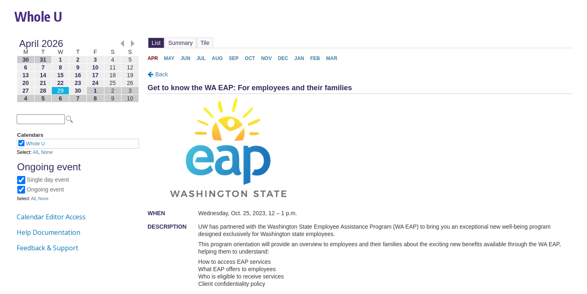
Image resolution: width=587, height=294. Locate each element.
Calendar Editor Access (51, 216)
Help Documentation (48, 232)
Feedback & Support (47, 247)
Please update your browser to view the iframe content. (78, 70)
